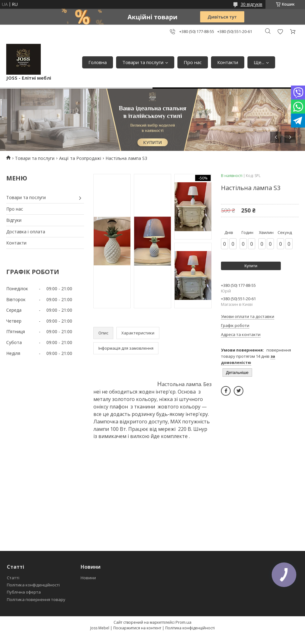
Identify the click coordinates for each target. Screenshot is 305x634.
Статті (13, 577)
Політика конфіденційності (33, 585)
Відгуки (13, 220)
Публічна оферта (24, 592)
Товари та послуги (142, 62)
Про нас (193, 62)
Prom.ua (183, 622)
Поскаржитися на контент (137, 628)
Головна (97, 62)
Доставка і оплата (25, 232)
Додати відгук (280, 31)
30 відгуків (251, 4)
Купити (250, 265)
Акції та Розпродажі (80, 158)
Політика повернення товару (36, 599)
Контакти (227, 62)
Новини (88, 577)
